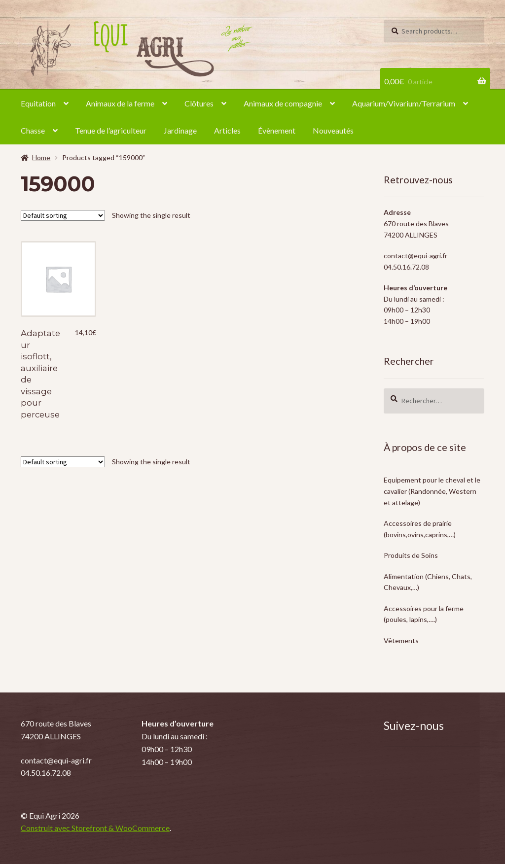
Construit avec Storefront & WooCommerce (95, 827)
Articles (227, 130)
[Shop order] (63, 215)
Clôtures (199, 103)
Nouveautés (333, 130)
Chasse (33, 130)
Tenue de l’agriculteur (110, 130)
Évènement (276, 130)
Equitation (38, 103)
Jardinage (180, 130)
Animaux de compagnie (283, 103)
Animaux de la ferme (120, 103)
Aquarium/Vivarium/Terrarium (403, 103)
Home (41, 157)
